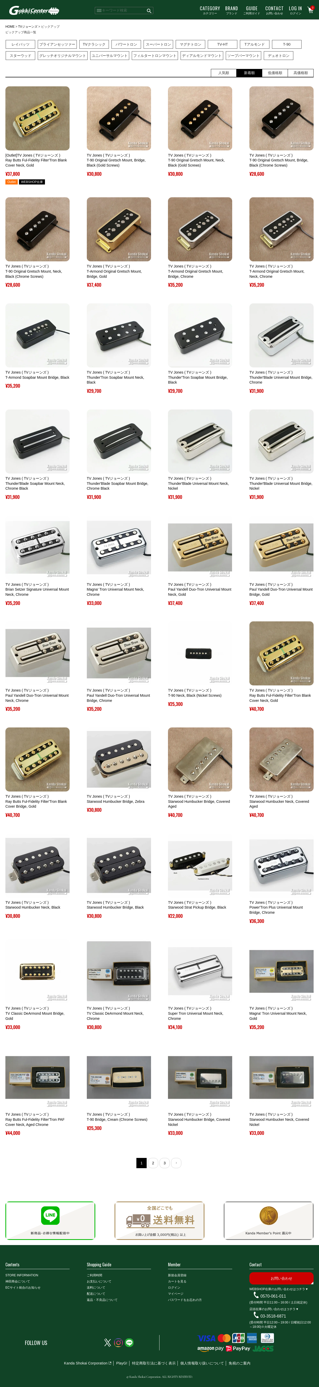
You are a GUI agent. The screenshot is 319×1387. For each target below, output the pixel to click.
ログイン (295, 10)
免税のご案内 (239, 1363)
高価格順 (301, 73)
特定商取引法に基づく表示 (154, 1363)
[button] (176, 1163)
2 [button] (153, 1163)
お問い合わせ (274, 10)
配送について (96, 1294)
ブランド (231, 10)
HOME (10, 26)
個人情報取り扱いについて (202, 1363)
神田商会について (17, 1281)
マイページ (175, 1294)
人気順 (223, 73)
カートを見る (177, 1281)
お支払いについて (99, 1281)
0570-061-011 (273, 1296)
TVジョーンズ (27, 26)
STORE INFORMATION (21, 1275)
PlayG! (121, 1363)
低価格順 (275, 73)
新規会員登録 (177, 1275)
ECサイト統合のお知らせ (23, 1287)
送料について (96, 1287)
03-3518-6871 (273, 1316)
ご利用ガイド (251, 10)
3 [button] (165, 1163)
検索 (149, 10)
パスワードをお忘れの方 (185, 1300)
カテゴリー (210, 10)
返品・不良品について (102, 1300)
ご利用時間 (94, 1275)
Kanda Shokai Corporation (85, 1363)
